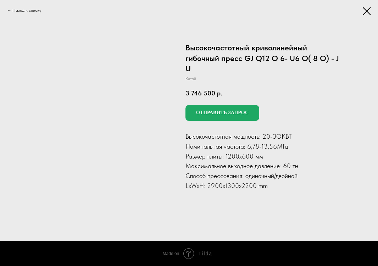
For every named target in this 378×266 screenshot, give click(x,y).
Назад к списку (26, 10)
